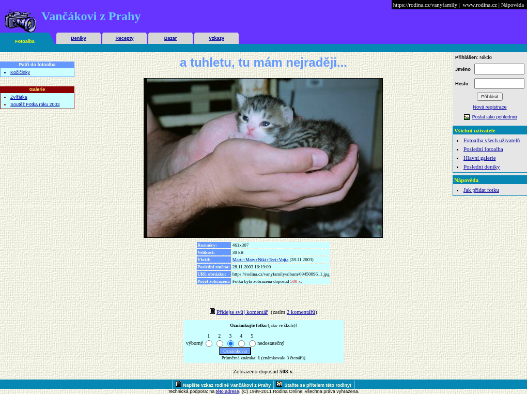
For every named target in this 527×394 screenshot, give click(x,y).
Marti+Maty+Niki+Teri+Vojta (261, 259)
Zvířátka (18, 97)
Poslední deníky (481, 166)
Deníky (78, 38)
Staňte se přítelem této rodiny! (317, 385)
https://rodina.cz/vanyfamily (425, 5)
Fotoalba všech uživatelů (491, 140)
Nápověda (512, 5)
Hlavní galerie (479, 158)
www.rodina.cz (479, 5)
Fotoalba (25, 41)
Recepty (124, 38)
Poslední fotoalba (483, 149)
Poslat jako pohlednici (494, 116)
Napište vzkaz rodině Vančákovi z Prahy (227, 385)
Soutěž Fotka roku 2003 (35, 104)
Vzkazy (216, 38)
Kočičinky (20, 72)
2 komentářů (301, 312)
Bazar (170, 38)
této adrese (227, 391)
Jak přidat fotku (481, 190)
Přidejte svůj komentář (242, 312)
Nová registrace (489, 107)
